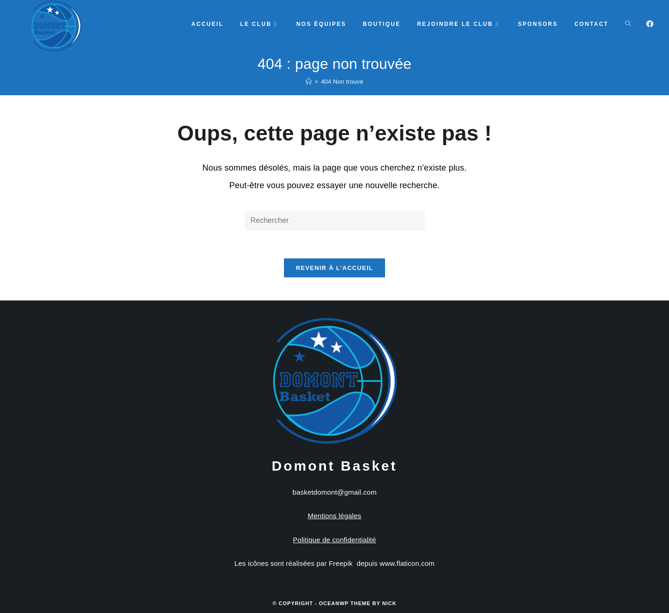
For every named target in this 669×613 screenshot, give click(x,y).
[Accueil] (309, 81)
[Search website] (628, 24)
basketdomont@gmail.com (334, 492)
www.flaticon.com (407, 563)
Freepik (340, 563)
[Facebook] (650, 23)
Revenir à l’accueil (335, 267)
